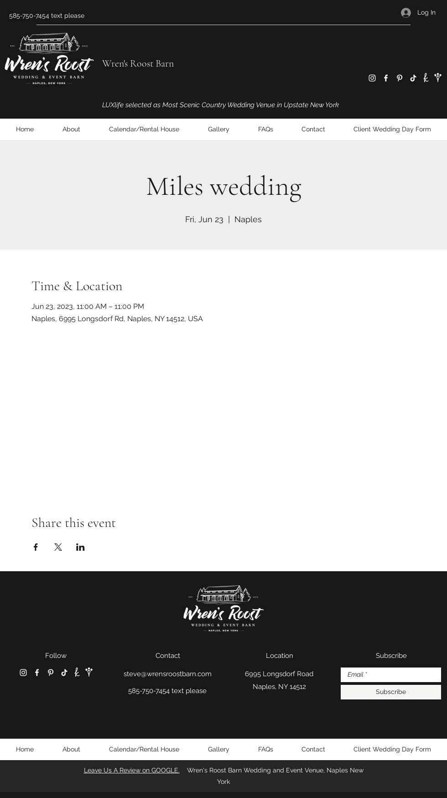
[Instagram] (372, 78)
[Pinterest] (399, 78)
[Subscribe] (391, 692)
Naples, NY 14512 (279, 687)
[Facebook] (385, 78)
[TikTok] (413, 78)
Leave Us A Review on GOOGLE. (132, 770)
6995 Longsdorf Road (279, 674)
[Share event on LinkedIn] (80, 547)
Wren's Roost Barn (138, 63)
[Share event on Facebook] (35, 547)
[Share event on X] (58, 547)
